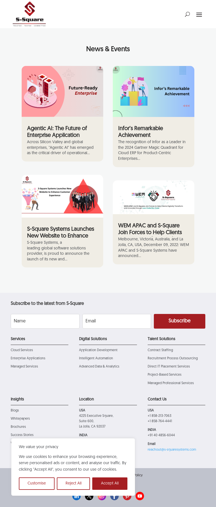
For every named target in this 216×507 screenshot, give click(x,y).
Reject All (74, 483)
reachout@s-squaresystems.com (172, 449)
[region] (73, 467)
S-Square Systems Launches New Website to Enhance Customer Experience (60, 236)
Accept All (110, 483)
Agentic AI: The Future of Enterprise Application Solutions (57, 135)
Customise (37, 483)
